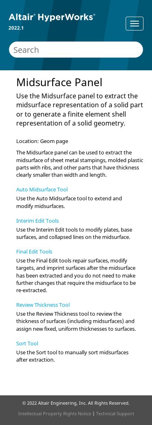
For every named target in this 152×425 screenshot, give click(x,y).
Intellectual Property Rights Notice (54, 413)
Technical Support (115, 413)
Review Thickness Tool (43, 304)
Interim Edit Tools (37, 220)
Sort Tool (27, 343)
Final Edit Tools (34, 251)
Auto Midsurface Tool (42, 189)
